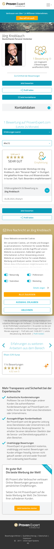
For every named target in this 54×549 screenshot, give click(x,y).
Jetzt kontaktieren (27, 97)
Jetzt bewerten (27, 83)
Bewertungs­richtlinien (13, 536)
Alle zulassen (27, 294)
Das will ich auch (27, 18)
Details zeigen (39, 287)
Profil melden (39, 333)
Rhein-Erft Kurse (12, 354)
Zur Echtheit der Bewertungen (27, 75)
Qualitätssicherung (29, 536)
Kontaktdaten (32, 107)
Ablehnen (27, 310)
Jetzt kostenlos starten (27, 508)
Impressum (27, 538)
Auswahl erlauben (27, 302)
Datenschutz (42, 536)
